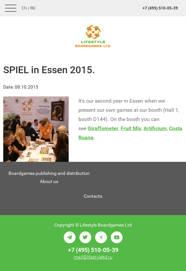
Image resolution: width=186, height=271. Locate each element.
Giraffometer (103, 128)
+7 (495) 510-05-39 (160, 8)
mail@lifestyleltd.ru (93, 257)
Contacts (93, 196)
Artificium (155, 128)
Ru (32, 8)
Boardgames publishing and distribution (49, 173)
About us (49, 181)
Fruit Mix (131, 128)
